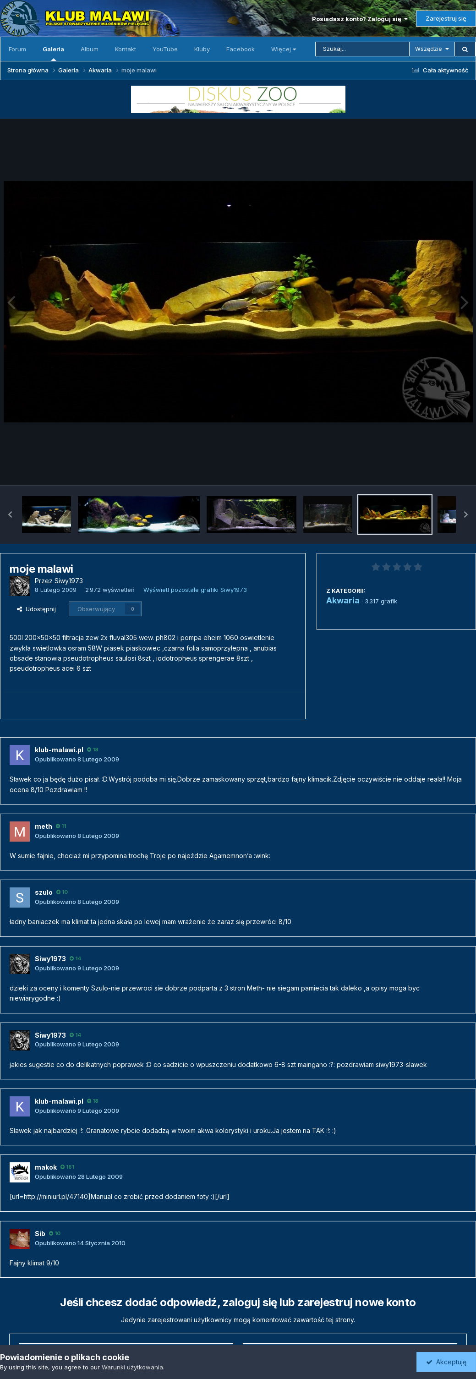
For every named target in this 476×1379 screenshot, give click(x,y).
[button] (10, 514)
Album (89, 49)
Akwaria (343, 600)
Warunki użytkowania (132, 1367)
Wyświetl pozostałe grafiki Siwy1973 (195, 589)
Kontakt (125, 49)
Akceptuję (446, 1362)
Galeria (53, 53)
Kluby (202, 49)
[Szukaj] (362, 49)
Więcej (283, 49)
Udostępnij (36, 609)
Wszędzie (428, 48)
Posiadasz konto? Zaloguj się (360, 18)
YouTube (165, 49)
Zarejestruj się (446, 18)
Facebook (240, 49)
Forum (17, 49)
